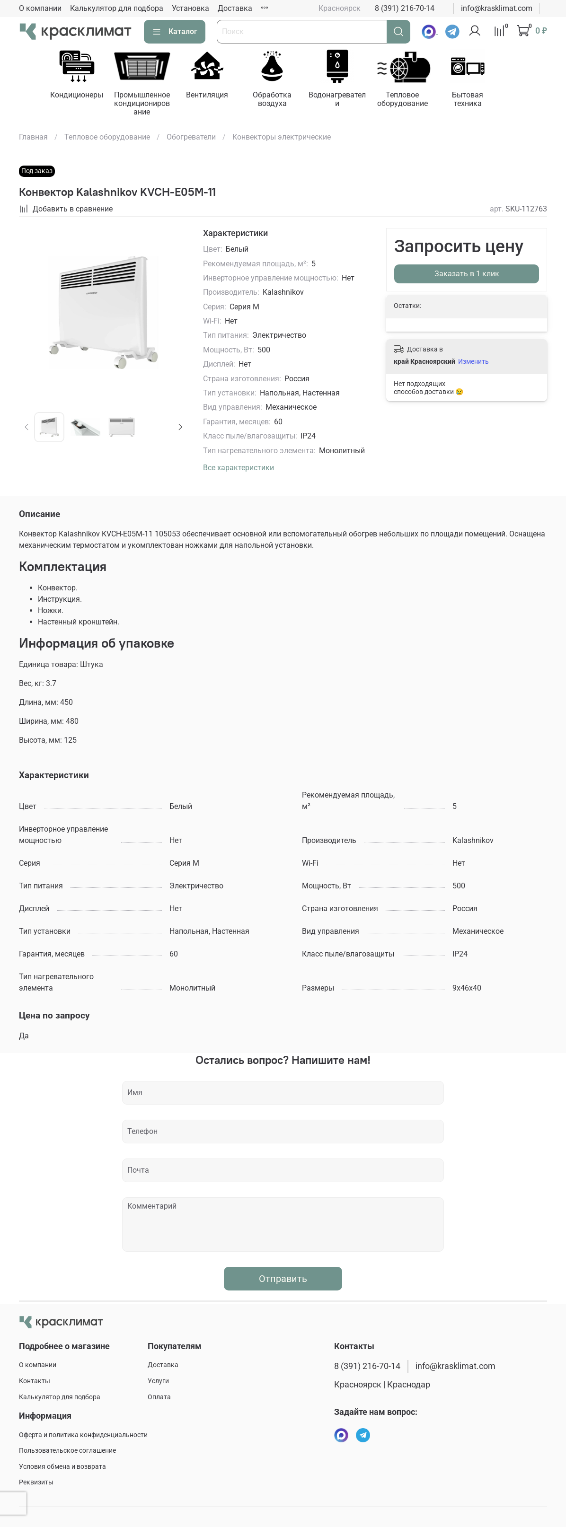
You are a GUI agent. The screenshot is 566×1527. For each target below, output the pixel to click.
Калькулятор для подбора (116, 8)
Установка (190, 8)
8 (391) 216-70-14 (404, 8)
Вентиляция (213, 95)
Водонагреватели (346, 100)
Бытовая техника (480, 100)
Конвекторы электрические (281, 137)
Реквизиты (36, 1482)
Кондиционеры (78, 95)
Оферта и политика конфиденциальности (83, 1435)
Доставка (235, 8)
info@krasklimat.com (496, 8)
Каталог (174, 31)
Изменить (473, 362)
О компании (40, 8)
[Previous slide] (27, 428)
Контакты (34, 1381)
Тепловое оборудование (413, 100)
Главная (33, 137)
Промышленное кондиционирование (146, 104)
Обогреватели (191, 137)
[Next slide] (180, 428)
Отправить (283, 1279)
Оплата (159, 1397)
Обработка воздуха (279, 100)
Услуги (158, 1381)
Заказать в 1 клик (466, 274)
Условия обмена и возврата (62, 1467)
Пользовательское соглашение (67, 1451)
